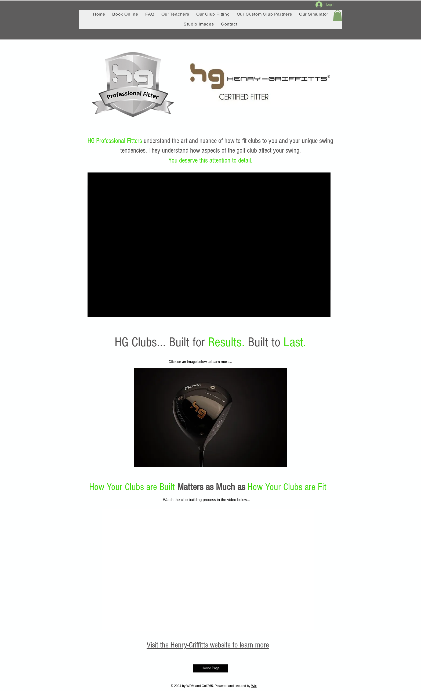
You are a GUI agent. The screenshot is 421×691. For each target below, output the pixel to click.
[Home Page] (210, 668)
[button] (337, 15)
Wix (254, 686)
